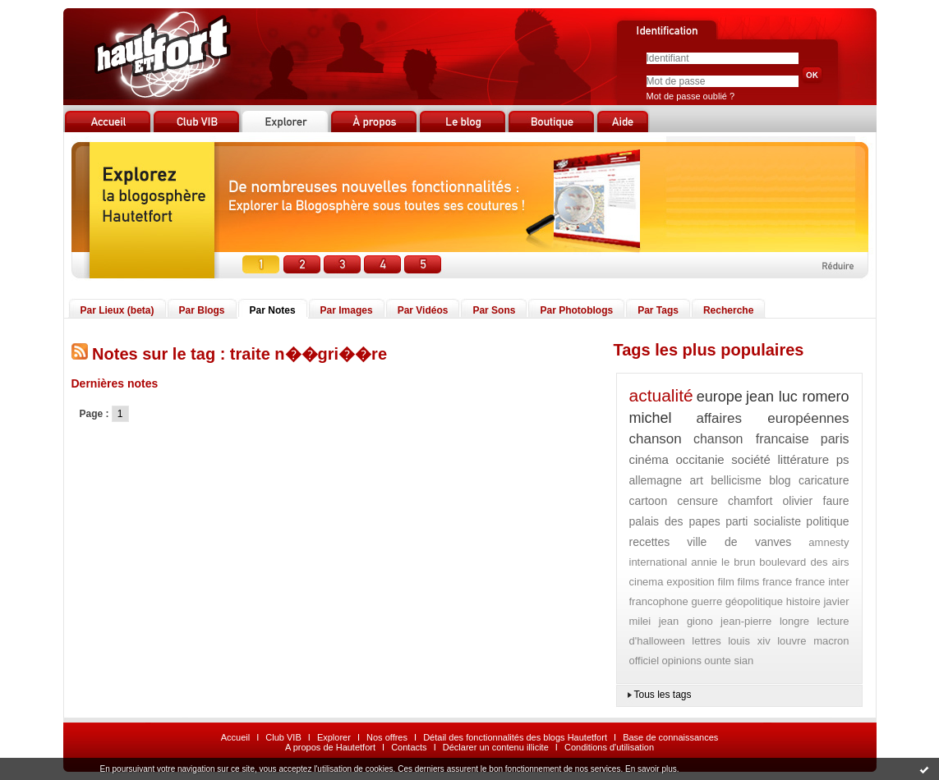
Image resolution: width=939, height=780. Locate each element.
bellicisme (736, 480)
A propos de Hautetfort (330, 747)
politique (827, 521)
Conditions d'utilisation (609, 747)
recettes (649, 541)
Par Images (346, 310)
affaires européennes (772, 418)
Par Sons (493, 310)
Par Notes (273, 310)
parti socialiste (763, 521)
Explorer (334, 737)
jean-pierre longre (764, 621)
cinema (646, 582)
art (696, 480)
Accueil (235, 737)
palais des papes (674, 521)
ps (842, 459)
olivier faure (815, 500)
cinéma (649, 459)
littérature (803, 459)
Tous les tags (663, 694)
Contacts (408, 747)
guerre (707, 601)
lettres (706, 641)
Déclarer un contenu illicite (496, 747)
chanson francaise (751, 439)
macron (831, 641)
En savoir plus (651, 768)
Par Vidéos (423, 310)
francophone (658, 601)
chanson (655, 439)
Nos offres (386, 737)
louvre (791, 641)
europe (720, 396)
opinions (681, 660)
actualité (661, 395)
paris (835, 439)
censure (697, 500)
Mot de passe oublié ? (691, 96)
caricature (824, 480)
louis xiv (749, 641)
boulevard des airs (804, 562)
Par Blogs (202, 310)
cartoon (648, 500)
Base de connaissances (670, 737)
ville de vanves (739, 541)
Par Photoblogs (576, 310)
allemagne (656, 480)
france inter (822, 582)
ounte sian (728, 660)
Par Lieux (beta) (117, 310)
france (777, 582)
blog (779, 480)
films (749, 582)
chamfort (750, 500)
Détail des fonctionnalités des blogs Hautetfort (515, 737)
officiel (644, 660)
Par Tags (658, 310)
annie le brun (723, 562)
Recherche (728, 310)
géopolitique (754, 601)
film (726, 582)
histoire (803, 601)
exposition (690, 582)
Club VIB (283, 737)
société (751, 459)
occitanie (699, 459)
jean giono (686, 621)
